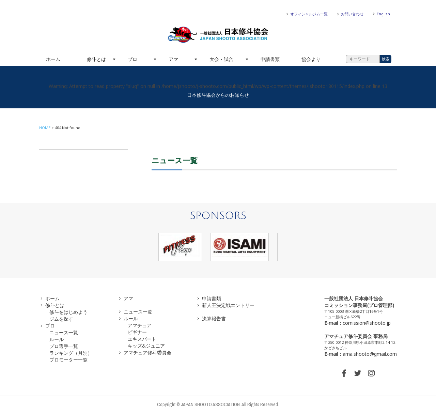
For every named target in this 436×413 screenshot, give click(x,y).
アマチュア (140, 325)
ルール (56, 339)
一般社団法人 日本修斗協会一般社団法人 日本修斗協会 (218, 35)
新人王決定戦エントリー (228, 305)
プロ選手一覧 (63, 346)
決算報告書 (214, 318)
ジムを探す (61, 319)
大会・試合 (221, 59)
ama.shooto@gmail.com (370, 354)
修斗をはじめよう (68, 312)
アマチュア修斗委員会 (147, 352)
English (383, 13)
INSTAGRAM (371, 373)
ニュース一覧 (63, 332)
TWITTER (357, 373)
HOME (44, 127)
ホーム (53, 59)
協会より (311, 59)
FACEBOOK (344, 373)
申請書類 (270, 59)
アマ (173, 59)
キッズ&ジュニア (146, 345)
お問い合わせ (352, 13)
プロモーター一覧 (68, 359)
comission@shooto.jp (367, 323)
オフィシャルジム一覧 (309, 13)
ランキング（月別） (70, 353)
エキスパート (142, 339)
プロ (132, 59)
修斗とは (96, 59)
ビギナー (137, 332)
